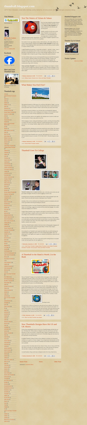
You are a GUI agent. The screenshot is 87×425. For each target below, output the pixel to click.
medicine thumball (8, 266)
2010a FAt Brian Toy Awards (10, 95)
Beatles (5, 128)
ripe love (6, 323)
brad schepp (6, 136)
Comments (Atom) (29, 364)
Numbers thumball (8, 286)
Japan (5, 235)
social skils (6, 344)
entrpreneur (6, 197)
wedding (6, 417)
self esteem (6, 329)
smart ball (6, 336)
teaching (6, 370)
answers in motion (8, 114)
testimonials (6, 376)
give (5, 211)
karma (5, 239)
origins (5, 293)
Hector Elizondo (7, 218)
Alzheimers (6, 108)
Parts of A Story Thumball (9, 297)
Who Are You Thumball (9, 419)
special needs (7, 348)
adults (5, 100)
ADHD (5, 98)
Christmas (6, 158)
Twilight (5, 406)
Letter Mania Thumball (9, 254)
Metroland (6, 270)
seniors (5, 331)
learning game (7, 251)
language (6, 245)
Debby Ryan (6, 180)
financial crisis (35, 78)
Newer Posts (23, 361)
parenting (6, 295)
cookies (5, 171)
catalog (5, 143)
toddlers (6, 395)
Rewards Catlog (7, 321)
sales (5, 325)
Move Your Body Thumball (30, 317)
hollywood (6, 226)
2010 (5, 94)
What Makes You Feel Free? (33, 85)
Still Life (6, 353)
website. (6, 415)
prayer (5, 310)
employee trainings (8, 194)
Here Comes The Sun (8, 220)
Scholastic (6, 327)
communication (7, 163)
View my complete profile (9, 48)
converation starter (8, 169)
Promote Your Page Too (9, 65)
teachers (6, 369)
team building (7, 372)
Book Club (6, 134)
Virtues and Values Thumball (44, 78)
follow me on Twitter (78, 60)
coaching (6, 161)
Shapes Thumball (8, 332)
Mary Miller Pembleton (11, 38)
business (6, 141)
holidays (6, 224)
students (6, 355)
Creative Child (7, 178)
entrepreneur (7, 196)
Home (41, 361)
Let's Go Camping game (9, 252)
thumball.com (7, 389)
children (6, 154)
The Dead (6, 378)
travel (5, 403)
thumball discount (8, 386)
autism (5, 117)
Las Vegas (6, 247)
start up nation (7, 351)
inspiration (6, 232)
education (6, 188)
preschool (6, 312)
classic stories (7, 160)
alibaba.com (6, 104)
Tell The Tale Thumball (9, 374)
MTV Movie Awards (8, 278)
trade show (6, 399)
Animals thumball (7, 110)
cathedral (6, 150)
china (5, 156)
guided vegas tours (8, 216)
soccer (5, 338)
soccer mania (7, 340)
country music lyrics (8, 177)
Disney (5, 186)
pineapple (6, 302)
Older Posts (57, 361)
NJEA (5, 284)
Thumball (6, 55)
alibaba (5, 102)
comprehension (7, 165)
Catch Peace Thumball (30, 246)
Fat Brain (6, 203)
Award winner (7, 119)
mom (5, 271)
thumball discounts (8, 387)
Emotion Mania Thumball (51, 246)
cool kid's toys (7, 173)
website (5, 413)
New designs (39, 317)
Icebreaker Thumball (26, 247)
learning (6, 249)
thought (5, 382)
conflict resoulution (8, 167)
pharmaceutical (7, 300)
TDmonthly (6, 365)
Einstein (6, 190)
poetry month (7, 306)
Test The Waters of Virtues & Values (37, 18)
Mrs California (7, 276)
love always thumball (8, 258)
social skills (6, 342)
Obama (5, 288)
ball (5, 126)
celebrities (6, 152)
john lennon (6, 237)
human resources (8, 228)
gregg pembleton (7, 215)
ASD (5, 116)
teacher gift (6, 367)
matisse (6, 264)
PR (5, 308)
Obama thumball (7, 290)
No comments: (39, 75)
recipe (5, 317)
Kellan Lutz (6, 241)
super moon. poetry (8, 359)
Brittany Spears (28, 78)
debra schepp (7, 182)
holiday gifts (6, 222)
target (5, 363)
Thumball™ (6, 393)
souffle (5, 346)
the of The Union (7, 380)
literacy (5, 256)
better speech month (8, 130)
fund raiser (6, 209)
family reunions (7, 201)
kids (5, 243)
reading (5, 315)
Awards (5, 121)
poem (5, 304)
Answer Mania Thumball (30, 143)
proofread (6, 314)
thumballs (6, 391)
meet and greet (34, 247)
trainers (5, 401)
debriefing (6, 184)
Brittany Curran (7, 138)
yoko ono (6, 421)
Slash (5, 334)
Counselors (6, 175)
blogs (5, 132)
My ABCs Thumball (8, 280)
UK (5, 408)
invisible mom (7, 233)
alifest (5, 106)
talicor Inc (6, 361)
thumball (6, 384)
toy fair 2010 (6, 397)
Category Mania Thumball (40, 246)
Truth (5, 405)
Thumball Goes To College (33, 150)
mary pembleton (7, 262)
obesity (5, 292)
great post (6, 213)
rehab (5, 319)
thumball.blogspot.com (19, 6)
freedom (37, 143)
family (5, 199)
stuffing (5, 357)
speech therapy (7, 350)
